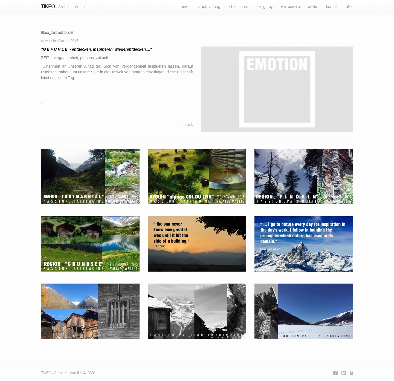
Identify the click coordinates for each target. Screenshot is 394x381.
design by (264, 7)
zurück (187, 125)
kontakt (332, 7)
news (185, 7)
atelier (313, 7)
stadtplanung (209, 7)
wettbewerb (290, 7)
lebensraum (238, 7)
